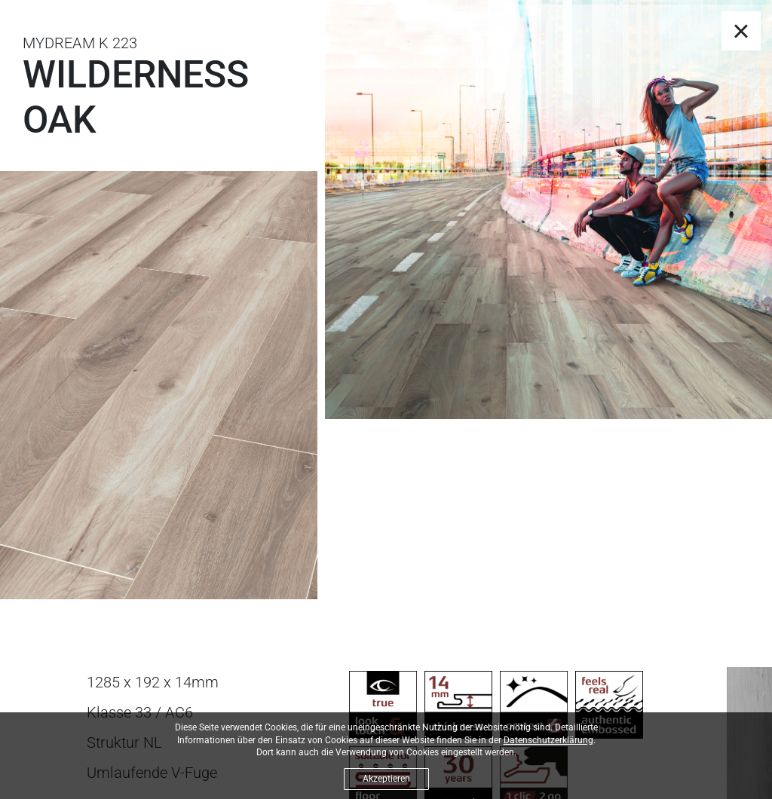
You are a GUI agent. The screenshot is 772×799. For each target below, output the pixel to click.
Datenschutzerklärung (548, 740)
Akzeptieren (386, 778)
